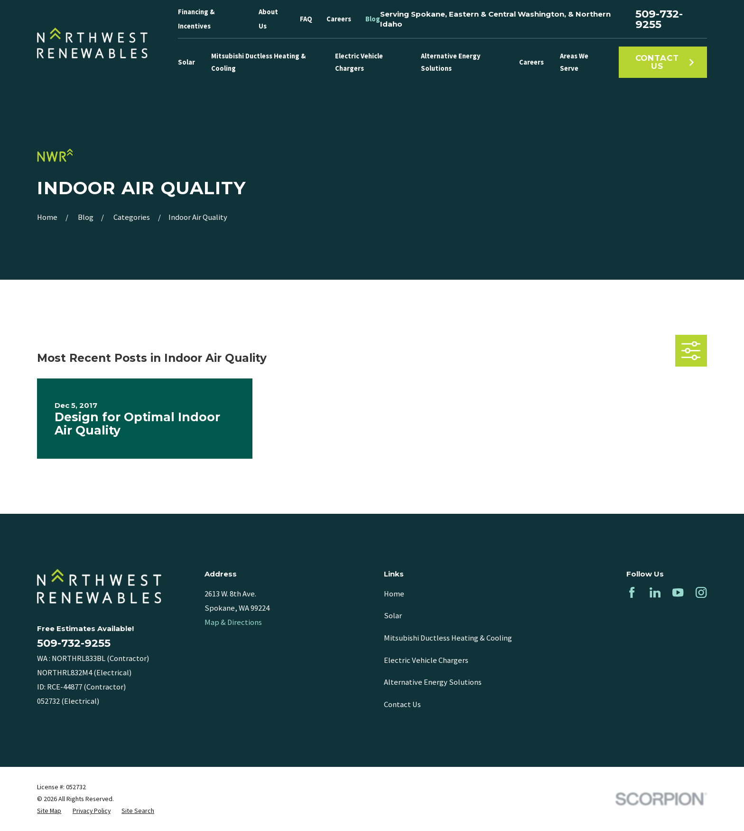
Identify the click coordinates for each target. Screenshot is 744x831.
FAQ (306, 19)
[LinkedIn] (655, 592)
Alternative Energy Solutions (433, 682)
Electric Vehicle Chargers (426, 660)
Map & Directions (233, 622)
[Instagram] (701, 592)
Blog (372, 19)
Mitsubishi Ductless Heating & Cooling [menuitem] (258, 62)
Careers (338, 19)
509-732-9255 (659, 19)
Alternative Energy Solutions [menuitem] (451, 62)
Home (394, 594)
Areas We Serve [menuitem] (574, 62)
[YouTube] (677, 592)
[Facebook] (631, 592)
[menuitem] (49, 811)
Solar (393, 616)
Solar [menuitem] (186, 62)
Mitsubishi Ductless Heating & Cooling (448, 638)
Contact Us (665, 62)
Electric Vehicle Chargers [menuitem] (359, 62)
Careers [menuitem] (531, 62)
